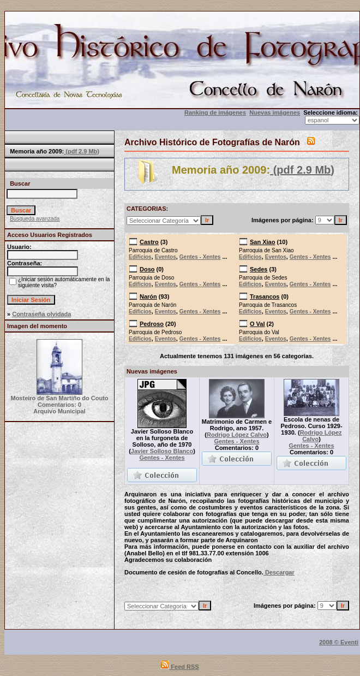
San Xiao (262, 242)
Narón (148, 296)
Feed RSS (180, 666)
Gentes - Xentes (200, 257)
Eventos (165, 257)
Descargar (279, 572)
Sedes (258, 269)
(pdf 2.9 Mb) (81, 151)
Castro (149, 242)
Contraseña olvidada (41, 314)
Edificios (140, 257)
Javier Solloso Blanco (162, 451)
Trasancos (264, 296)
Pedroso (152, 324)
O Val (257, 324)
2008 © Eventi (338, 642)
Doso (147, 269)
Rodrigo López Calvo (237, 434)
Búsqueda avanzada (34, 219)
